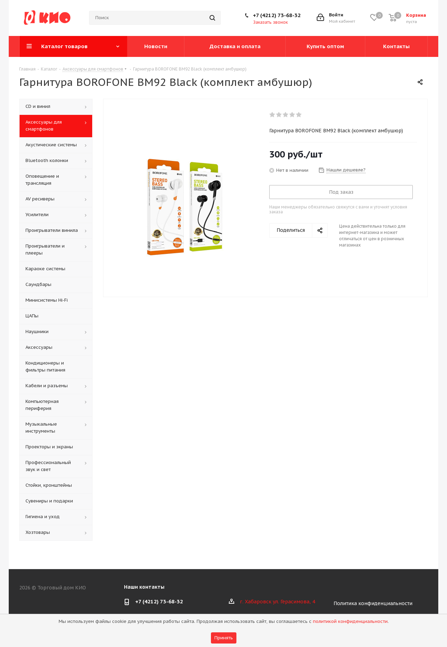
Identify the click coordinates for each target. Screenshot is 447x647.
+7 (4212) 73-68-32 (277, 15)
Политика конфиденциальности (373, 603)
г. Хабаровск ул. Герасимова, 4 (277, 601)
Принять (223, 638)
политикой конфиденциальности (350, 621)
